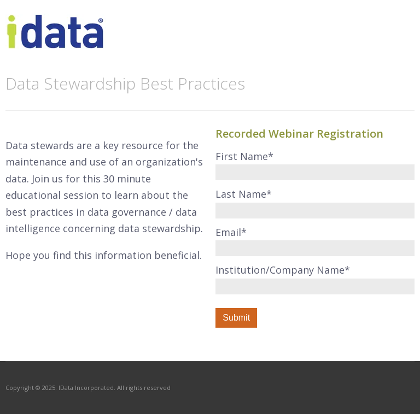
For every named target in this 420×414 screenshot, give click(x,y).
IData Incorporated (86, 387)
